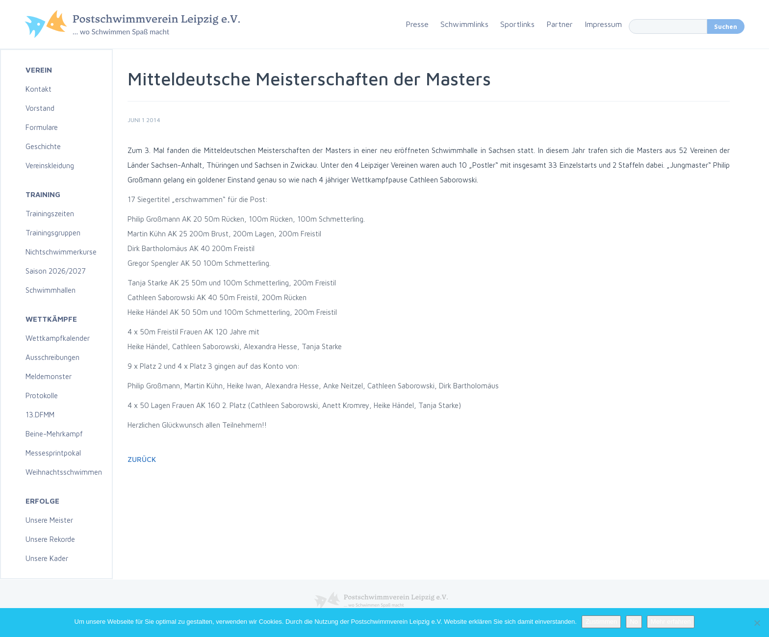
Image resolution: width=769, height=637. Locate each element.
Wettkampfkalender (58, 338)
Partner (559, 24)
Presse (417, 24)
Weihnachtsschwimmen (64, 472)
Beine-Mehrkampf (54, 434)
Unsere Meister (49, 520)
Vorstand (40, 108)
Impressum (603, 24)
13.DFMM (40, 414)
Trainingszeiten (50, 213)
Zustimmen (601, 621)
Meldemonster (49, 376)
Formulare (42, 127)
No (634, 621)
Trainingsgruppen (53, 233)
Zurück (142, 459)
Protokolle (42, 395)
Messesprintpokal (53, 453)
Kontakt (38, 89)
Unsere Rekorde (50, 539)
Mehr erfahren (671, 621)
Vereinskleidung (50, 165)
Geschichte (43, 146)
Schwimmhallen (51, 290)
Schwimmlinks (464, 24)
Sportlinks (517, 24)
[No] (757, 623)
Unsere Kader (47, 558)
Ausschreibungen (52, 357)
